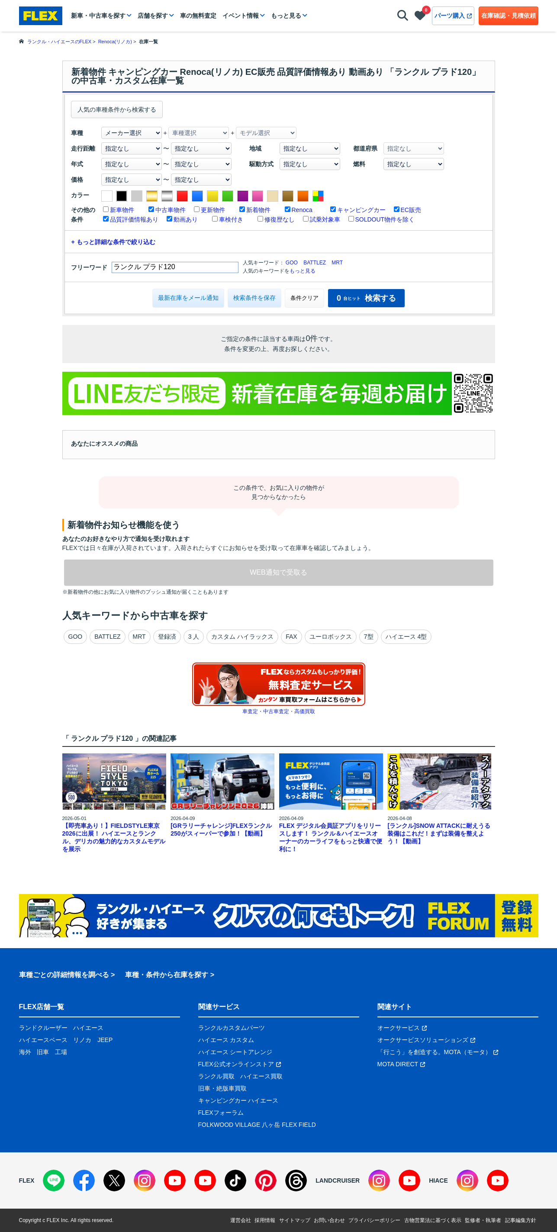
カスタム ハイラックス (242, 636)
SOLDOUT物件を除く (385, 219)
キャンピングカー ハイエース (238, 1100)
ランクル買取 (216, 1076)
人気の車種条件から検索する (116, 109)
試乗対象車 (325, 219)
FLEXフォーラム (221, 1112)
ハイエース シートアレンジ (235, 1052)
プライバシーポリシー (374, 1220)
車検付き (231, 219)
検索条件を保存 (254, 297)
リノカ (82, 1039)
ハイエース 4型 (406, 636)
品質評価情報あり (134, 219)
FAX (291, 636)
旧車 (43, 1052)
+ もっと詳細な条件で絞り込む (113, 241)
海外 (25, 1052)
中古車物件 (170, 209)
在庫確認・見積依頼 (508, 15)
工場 (61, 1052)
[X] (114, 1180)
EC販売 (411, 209)
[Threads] (296, 1180)
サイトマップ (294, 1220)
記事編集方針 (520, 1220)
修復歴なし (279, 219)
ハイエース (88, 1027)
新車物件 (122, 209)
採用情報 (264, 1220)
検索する (366, 298)
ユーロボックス (330, 636)
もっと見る (286, 15)
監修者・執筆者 (483, 1220)
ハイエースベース (43, 1039)
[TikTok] (235, 1180)
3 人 (194, 636)
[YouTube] (175, 1180)
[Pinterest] (266, 1180)
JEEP (105, 1039)
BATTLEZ (314, 263)
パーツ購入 (453, 15)
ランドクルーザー (43, 1027)
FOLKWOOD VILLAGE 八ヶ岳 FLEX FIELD (257, 1124)
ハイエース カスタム (226, 1039)
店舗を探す (153, 15)
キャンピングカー (361, 209)
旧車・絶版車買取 (222, 1088)
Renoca (302, 209)
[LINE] (53, 1180)
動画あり (186, 219)
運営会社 (240, 1220)
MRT (337, 263)
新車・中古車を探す (98, 15)
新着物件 (258, 209)
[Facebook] (84, 1180)
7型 (368, 636)
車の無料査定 (198, 15)
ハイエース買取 (261, 1076)
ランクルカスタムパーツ (231, 1027)
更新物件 (213, 209)
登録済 (167, 636)
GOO (292, 263)
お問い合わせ (329, 1220)
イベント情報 (240, 15)
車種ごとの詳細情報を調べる (64, 974)
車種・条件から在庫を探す (166, 974)
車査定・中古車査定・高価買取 (278, 711)
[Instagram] (144, 1180)
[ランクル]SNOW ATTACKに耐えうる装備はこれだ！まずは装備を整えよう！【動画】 (438, 833)
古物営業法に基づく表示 (432, 1220)
